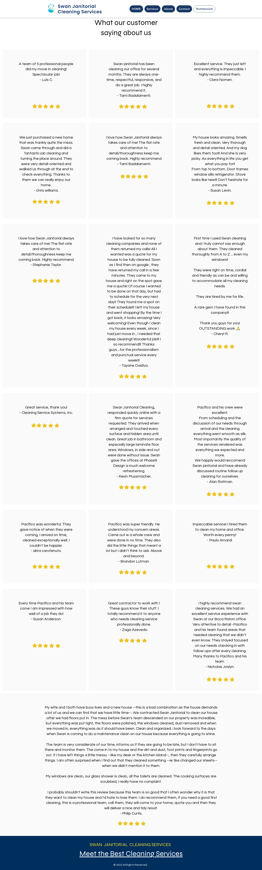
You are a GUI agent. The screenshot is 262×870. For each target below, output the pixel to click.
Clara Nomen (220, 80)
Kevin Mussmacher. (135, 476)
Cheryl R (221, 334)
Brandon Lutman (134, 561)
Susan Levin (220, 190)
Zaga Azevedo (134, 630)
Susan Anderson (47, 619)
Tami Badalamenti (134, 96)
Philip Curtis (132, 813)
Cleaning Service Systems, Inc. (47, 413)
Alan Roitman (220, 482)
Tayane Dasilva (135, 366)
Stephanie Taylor (47, 265)
